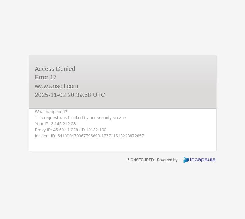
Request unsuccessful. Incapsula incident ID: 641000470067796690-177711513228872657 (122, 109)
